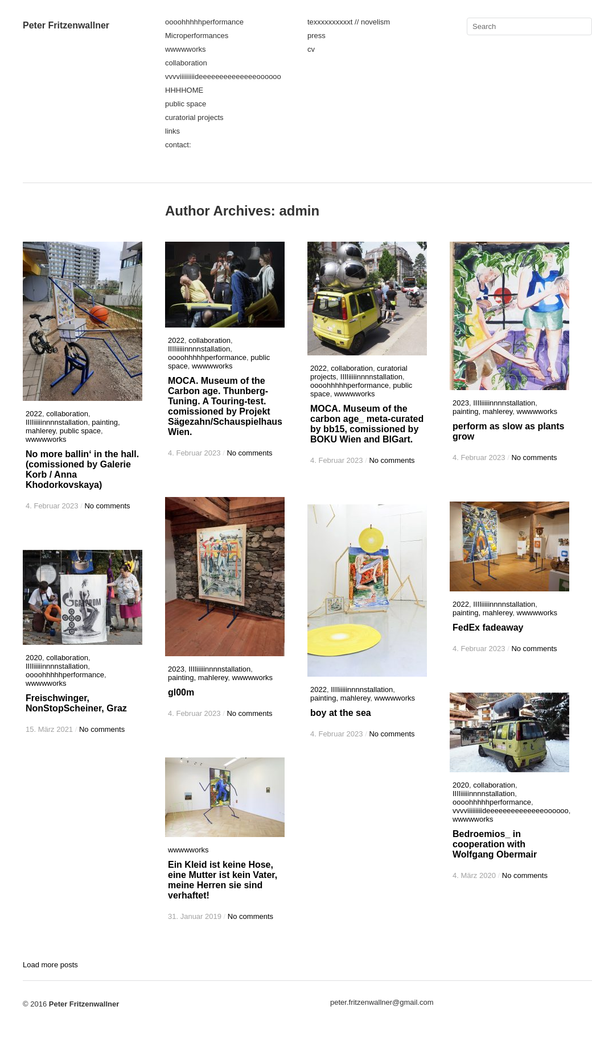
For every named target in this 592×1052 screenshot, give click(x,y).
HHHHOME (184, 90)
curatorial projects (194, 117)
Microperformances (196, 35)
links (172, 131)
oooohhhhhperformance (204, 22)
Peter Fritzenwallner (66, 25)
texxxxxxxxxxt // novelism (348, 22)
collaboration (186, 63)
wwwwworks (185, 49)
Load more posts (50, 964)
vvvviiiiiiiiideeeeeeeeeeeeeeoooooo (223, 76)
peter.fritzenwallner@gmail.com (382, 1002)
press (316, 35)
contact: (178, 144)
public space (185, 104)
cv (311, 49)
